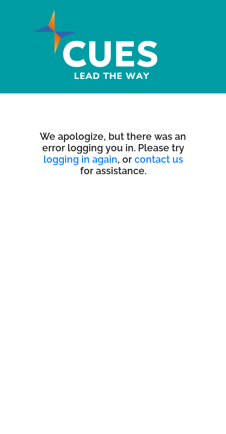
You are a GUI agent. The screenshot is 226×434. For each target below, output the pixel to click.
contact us (158, 159)
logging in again (80, 159)
